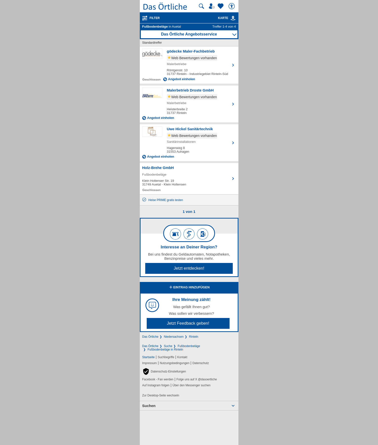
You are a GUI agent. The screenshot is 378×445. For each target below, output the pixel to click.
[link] (233, 18)
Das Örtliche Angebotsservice (189, 34)
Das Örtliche (150, 336)
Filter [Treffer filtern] (155, 18)
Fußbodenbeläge (189, 346)
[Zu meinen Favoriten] (221, 6)
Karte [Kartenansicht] (227, 18)
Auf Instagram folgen (156, 385)
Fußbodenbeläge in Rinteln (165, 349)
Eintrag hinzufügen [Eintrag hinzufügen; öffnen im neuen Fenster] (189, 287)
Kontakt (182, 357)
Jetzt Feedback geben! (188, 323)
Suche (168, 346)
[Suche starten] (201, 6)
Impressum (149, 363)
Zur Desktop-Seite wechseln (160, 395)
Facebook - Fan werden (158, 379)
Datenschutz (200, 363)
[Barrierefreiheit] (232, 6)
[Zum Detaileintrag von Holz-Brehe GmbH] (189, 178)
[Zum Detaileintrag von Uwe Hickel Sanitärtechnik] (189, 143)
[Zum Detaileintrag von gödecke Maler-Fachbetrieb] (189, 65)
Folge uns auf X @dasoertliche (196, 379)
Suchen (149, 406)
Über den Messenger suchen (191, 385)
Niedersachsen (174, 336)
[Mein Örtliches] (212, 6)
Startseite (148, 357)
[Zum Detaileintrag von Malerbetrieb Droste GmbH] (189, 104)
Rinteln (193, 336)
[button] (164, 371)
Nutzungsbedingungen (174, 363)
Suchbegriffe (166, 357)
